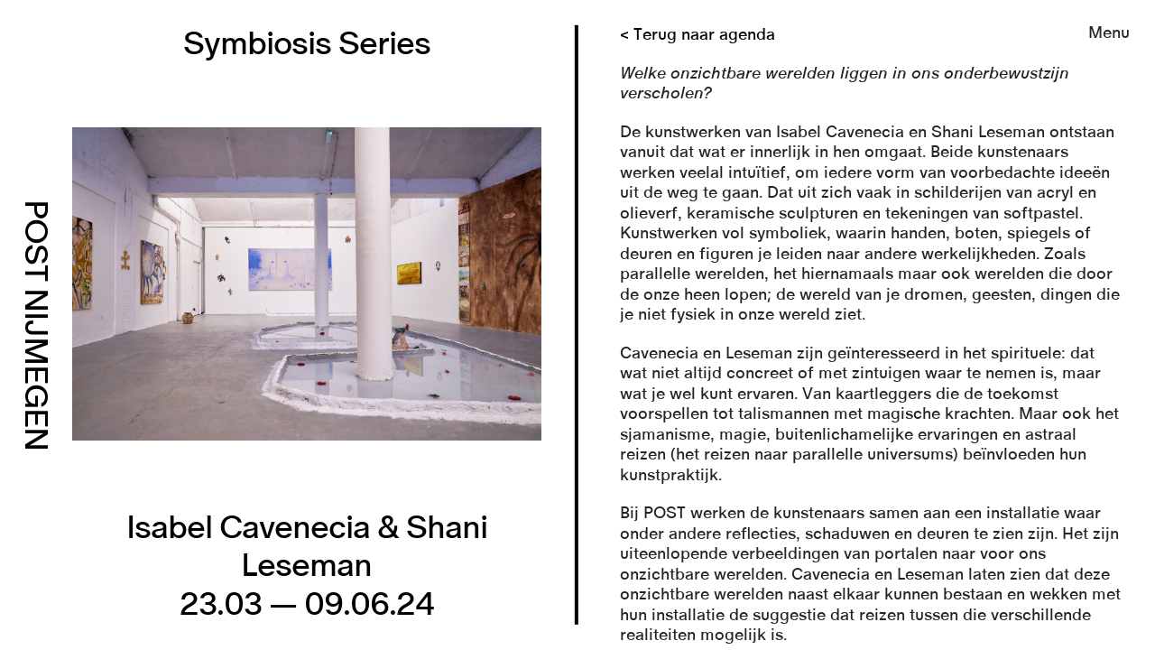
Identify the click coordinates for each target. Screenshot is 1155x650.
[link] (577, 325)
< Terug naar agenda (697, 35)
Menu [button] (1109, 33)
